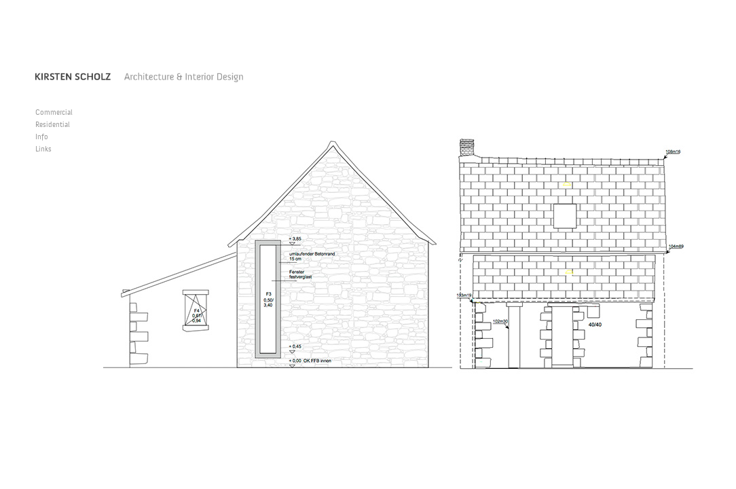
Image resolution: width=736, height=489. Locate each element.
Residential (52, 125)
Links (43, 149)
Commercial (54, 113)
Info (41, 137)
